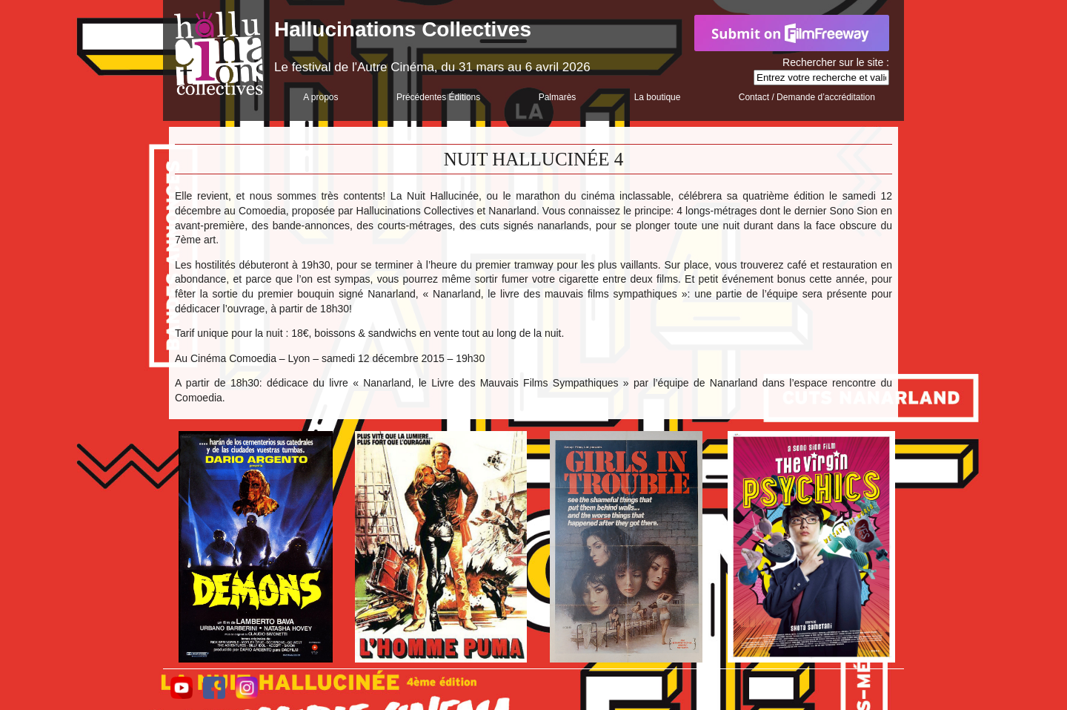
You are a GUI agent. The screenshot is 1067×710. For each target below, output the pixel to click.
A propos (320, 97)
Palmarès (557, 97)
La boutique (657, 97)
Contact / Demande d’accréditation (807, 97)
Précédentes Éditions (438, 97)
